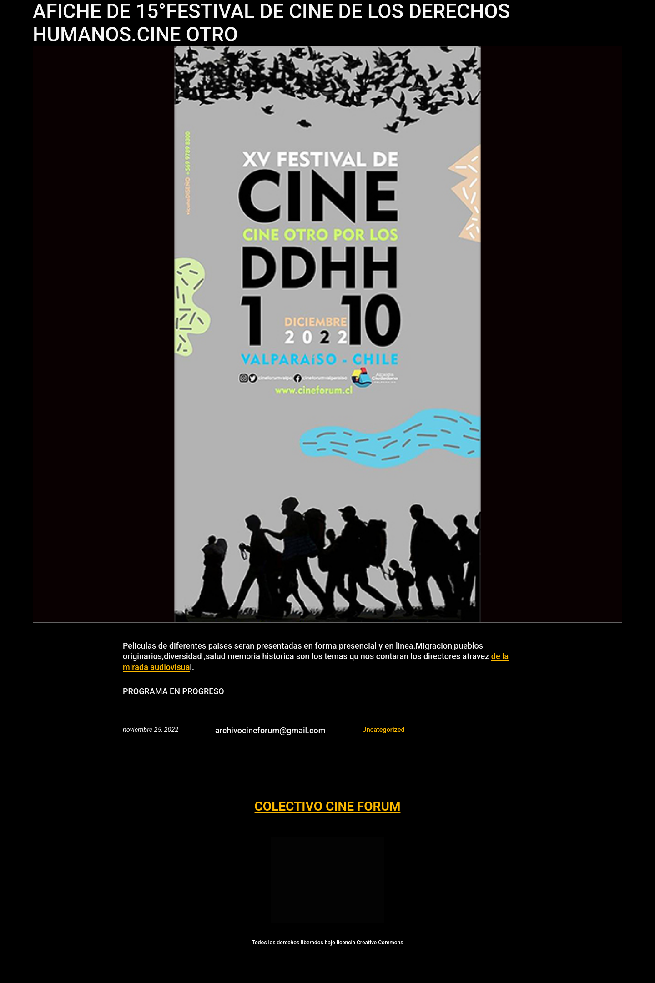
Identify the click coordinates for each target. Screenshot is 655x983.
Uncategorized (383, 730)
